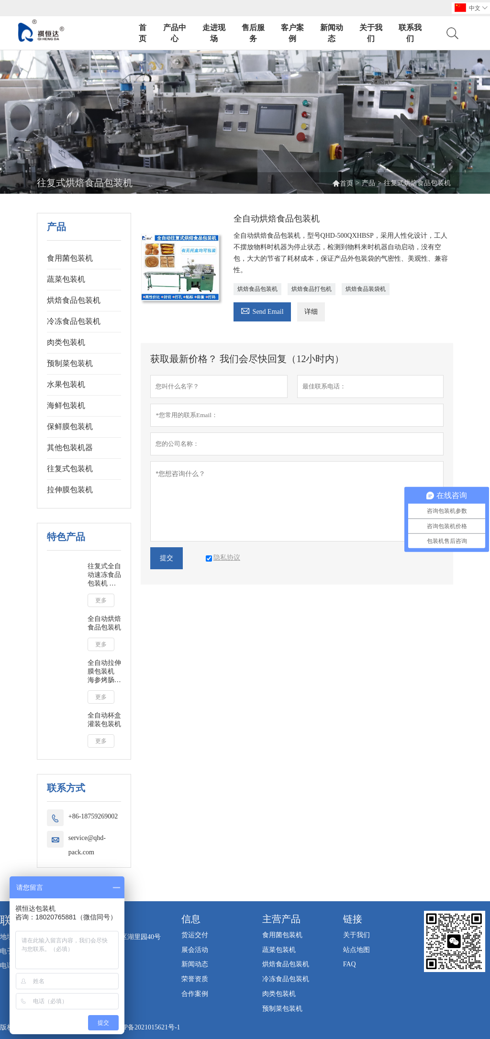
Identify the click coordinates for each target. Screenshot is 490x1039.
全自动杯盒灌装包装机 (104, 720)
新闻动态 (331, 33)
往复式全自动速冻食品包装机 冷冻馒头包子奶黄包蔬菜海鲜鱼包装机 (104, 575)
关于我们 (370, 33)
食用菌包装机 (70, 258)
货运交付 (194, 935)
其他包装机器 (70, 447)
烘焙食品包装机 (73, 300)
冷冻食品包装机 (73, 321)
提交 (166, 558)
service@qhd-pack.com (87, 845)
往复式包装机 (70, 468)
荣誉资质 (194, 979)
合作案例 (194, 993)
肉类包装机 (66, 342)
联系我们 (410, 33)
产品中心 (174, 33)
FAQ (349, 964)
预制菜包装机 (70, 363)
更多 (101, 600)
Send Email (262, 310)
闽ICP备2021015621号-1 (145, 1027)
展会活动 (194, 949)
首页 (142, 33)
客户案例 (292, 33)
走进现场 (213, 33)
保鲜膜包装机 (70, 426)
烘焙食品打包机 (311, 289)
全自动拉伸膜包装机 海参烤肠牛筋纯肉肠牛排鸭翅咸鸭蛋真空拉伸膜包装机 (104, 672)
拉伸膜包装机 (70, 490)
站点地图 (356, 949)
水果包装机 (66, 384)
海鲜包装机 (66, 405)
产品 (368, 183)
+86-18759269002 (93, 816)
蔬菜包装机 (66, 279)
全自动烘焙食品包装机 (104, 623)
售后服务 (253, 33)
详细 (311, 311)
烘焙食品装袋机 (365, 289)
